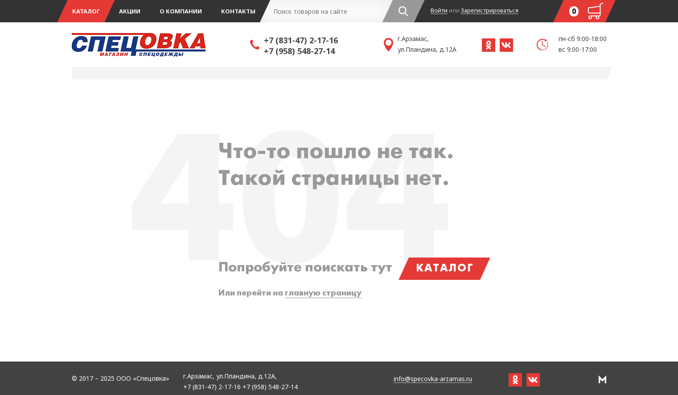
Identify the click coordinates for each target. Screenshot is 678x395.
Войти (439, 10)
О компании (181, 11)
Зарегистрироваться (489, 10)
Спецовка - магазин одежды (161, 44)
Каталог (86, 11)
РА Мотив (602, 379)
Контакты (238, 11)
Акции (129, 11)
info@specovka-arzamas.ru (433, 379)
